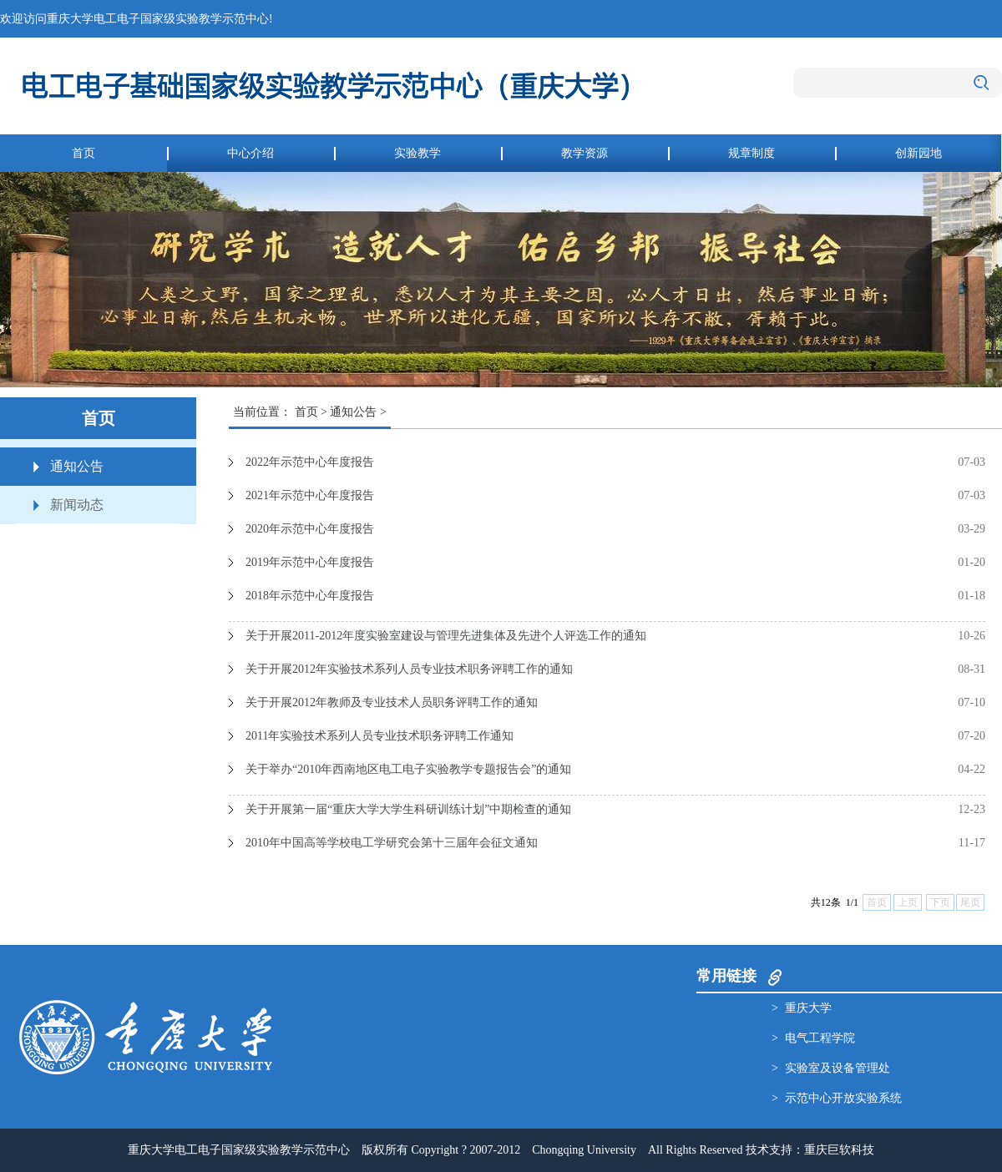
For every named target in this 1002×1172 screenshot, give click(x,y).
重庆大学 (808, 1008)
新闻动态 (77, 505)
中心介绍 (250, 153)
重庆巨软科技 (839, 1150)
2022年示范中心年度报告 (309, 462)
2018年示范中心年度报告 (309, 595)
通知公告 (77, 466)
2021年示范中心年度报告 (309, 495)
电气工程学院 (820, 1038)
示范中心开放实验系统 (843, 1098)
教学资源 (584, 153)
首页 (83, 153)
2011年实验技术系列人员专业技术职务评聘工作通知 (379, 736)
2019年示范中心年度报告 (309, 562)
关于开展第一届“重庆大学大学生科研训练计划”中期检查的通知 (408, 809)
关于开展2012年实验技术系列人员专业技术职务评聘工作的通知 (409, 669)
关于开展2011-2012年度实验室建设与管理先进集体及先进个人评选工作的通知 (445, 635)
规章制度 (751, 153)
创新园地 (918, 153)
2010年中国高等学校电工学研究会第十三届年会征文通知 (391, 842)
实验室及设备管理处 (837, 1068)
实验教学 (417, 153)
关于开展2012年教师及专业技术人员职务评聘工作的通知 (391, 702)
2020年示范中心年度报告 (309, 529)
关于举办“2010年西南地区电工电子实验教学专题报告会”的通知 (408, 769)
